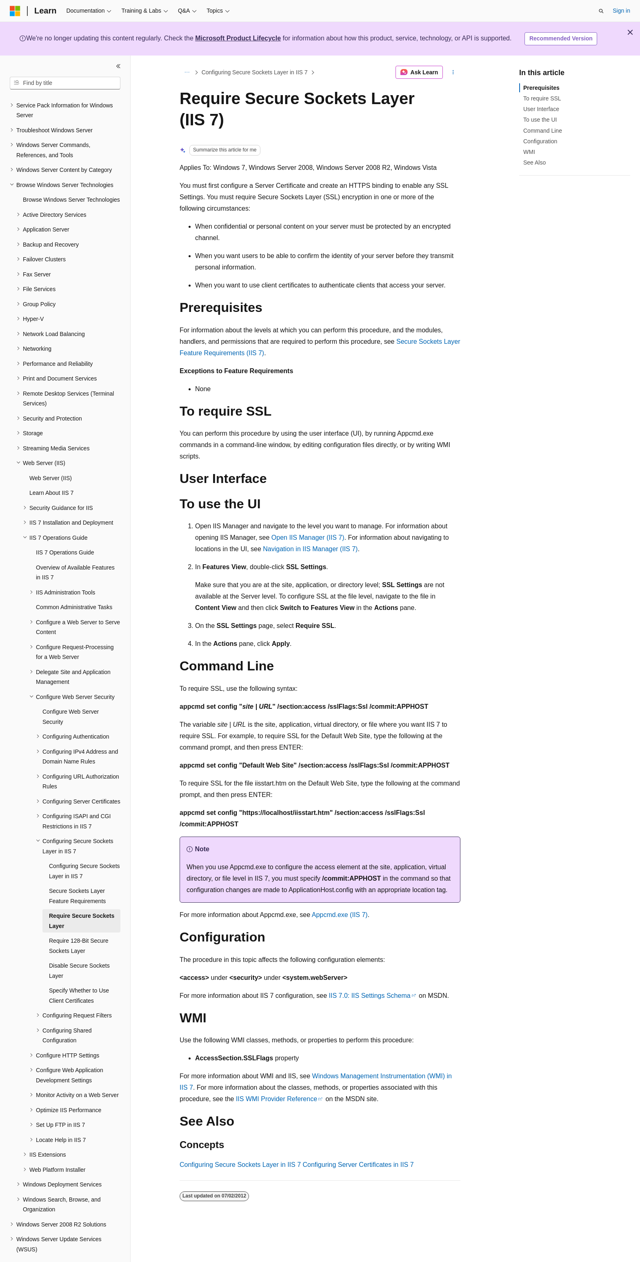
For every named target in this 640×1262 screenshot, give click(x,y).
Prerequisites (541, 88)
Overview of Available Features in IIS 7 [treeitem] (75, 550)
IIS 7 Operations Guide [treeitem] (65, 530)
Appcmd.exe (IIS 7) (340, 914)
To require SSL (542, 98)
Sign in (621, 10)
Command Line (542, 130)
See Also (534, 162)
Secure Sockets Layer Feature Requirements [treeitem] (77, 873)
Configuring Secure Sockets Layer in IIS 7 (255, 72)
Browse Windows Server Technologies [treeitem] (71, 177)
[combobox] (65, 83)
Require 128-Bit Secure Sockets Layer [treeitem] (79, 923)
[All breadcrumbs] (187, 72)
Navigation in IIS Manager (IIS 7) (310, 548)
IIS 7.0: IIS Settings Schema (370, 995)
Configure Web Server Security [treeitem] (70, 694)
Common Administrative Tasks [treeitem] (74, 584)
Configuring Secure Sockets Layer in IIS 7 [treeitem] (84, 848)
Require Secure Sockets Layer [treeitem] (81, 898)
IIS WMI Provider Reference (276, 1098)
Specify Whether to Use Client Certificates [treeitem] (79, 973)
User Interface (541, 109)
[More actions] (453, 72)
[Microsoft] (15, 11)
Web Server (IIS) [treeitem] (50, 455)
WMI (529, 152)
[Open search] (601, 11)
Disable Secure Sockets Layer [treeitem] (79, 948)
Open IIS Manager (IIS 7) (307, 537)
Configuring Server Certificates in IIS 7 (358, 1164)
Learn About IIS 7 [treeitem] (51, 470)
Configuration (540, 141)
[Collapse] (118, 66)
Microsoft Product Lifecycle (238, 38)
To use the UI (540, 119)
